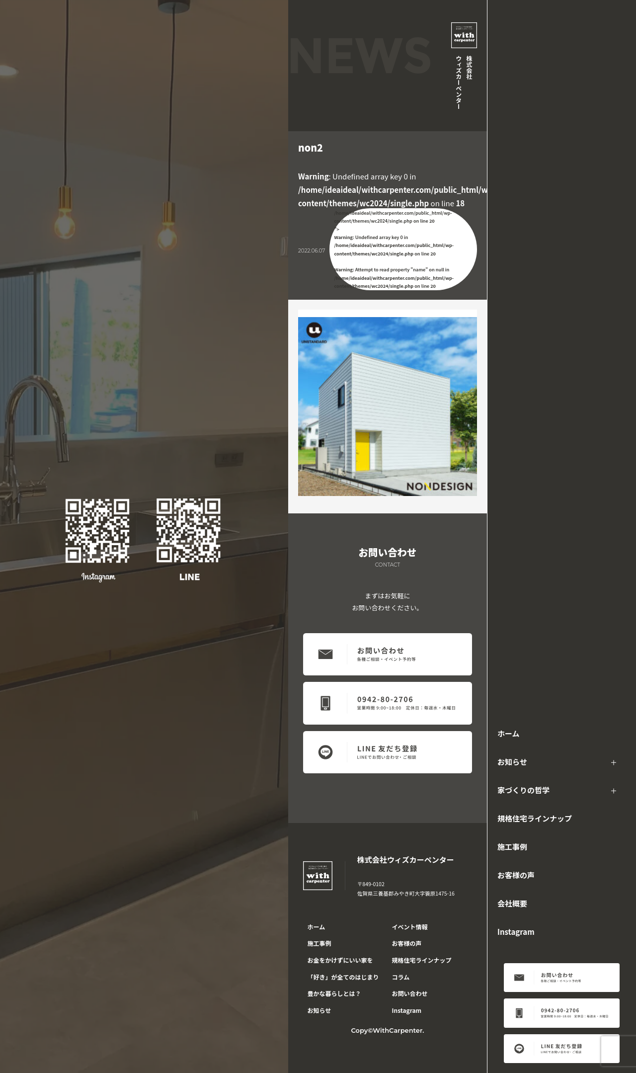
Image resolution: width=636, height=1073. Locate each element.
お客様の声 (516, 875)
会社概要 (512, 903)
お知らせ (512, 761)
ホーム (508, 733)
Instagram (516, 931)
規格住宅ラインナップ (534, 818)
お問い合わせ (410, 993)
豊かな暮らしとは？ (334, 993)
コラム (401, 977)
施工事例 (512, 846)
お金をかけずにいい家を (340, 960)
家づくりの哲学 (523, 790)
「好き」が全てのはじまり (343, 977)
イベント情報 (410, 926)
